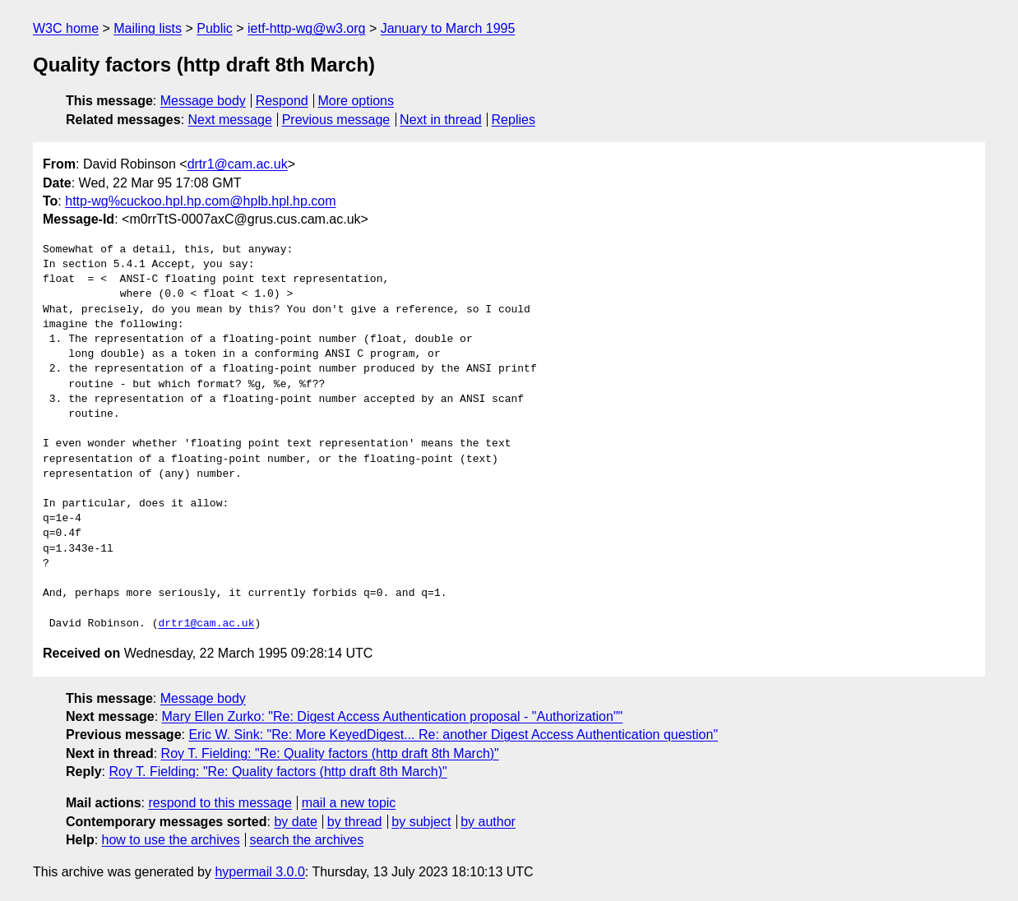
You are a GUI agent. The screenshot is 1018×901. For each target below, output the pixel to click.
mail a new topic (349, 803)
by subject (421, 822)
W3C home (66, 28)
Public (215, 28)
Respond (282, 101)
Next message (230, 120)
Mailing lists (147, 28)
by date (295, 822)
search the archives (307, 840)
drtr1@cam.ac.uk (237, 164)
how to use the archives (171, 840)
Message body (203, 101)
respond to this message (219, 803)
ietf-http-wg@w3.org (306, 28)
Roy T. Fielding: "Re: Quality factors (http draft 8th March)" (330, 753)
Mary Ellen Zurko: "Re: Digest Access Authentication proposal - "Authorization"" (392, 716)
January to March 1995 (448, 28)
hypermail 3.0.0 (259, 872)
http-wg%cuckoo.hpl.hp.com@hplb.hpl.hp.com (200, 201)
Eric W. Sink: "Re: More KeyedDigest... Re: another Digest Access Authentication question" (453, 735)
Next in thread (441, 120)
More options (356, 101)
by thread (354, 822)
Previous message (336, 120)
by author (488, 822)
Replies (513, 120)
